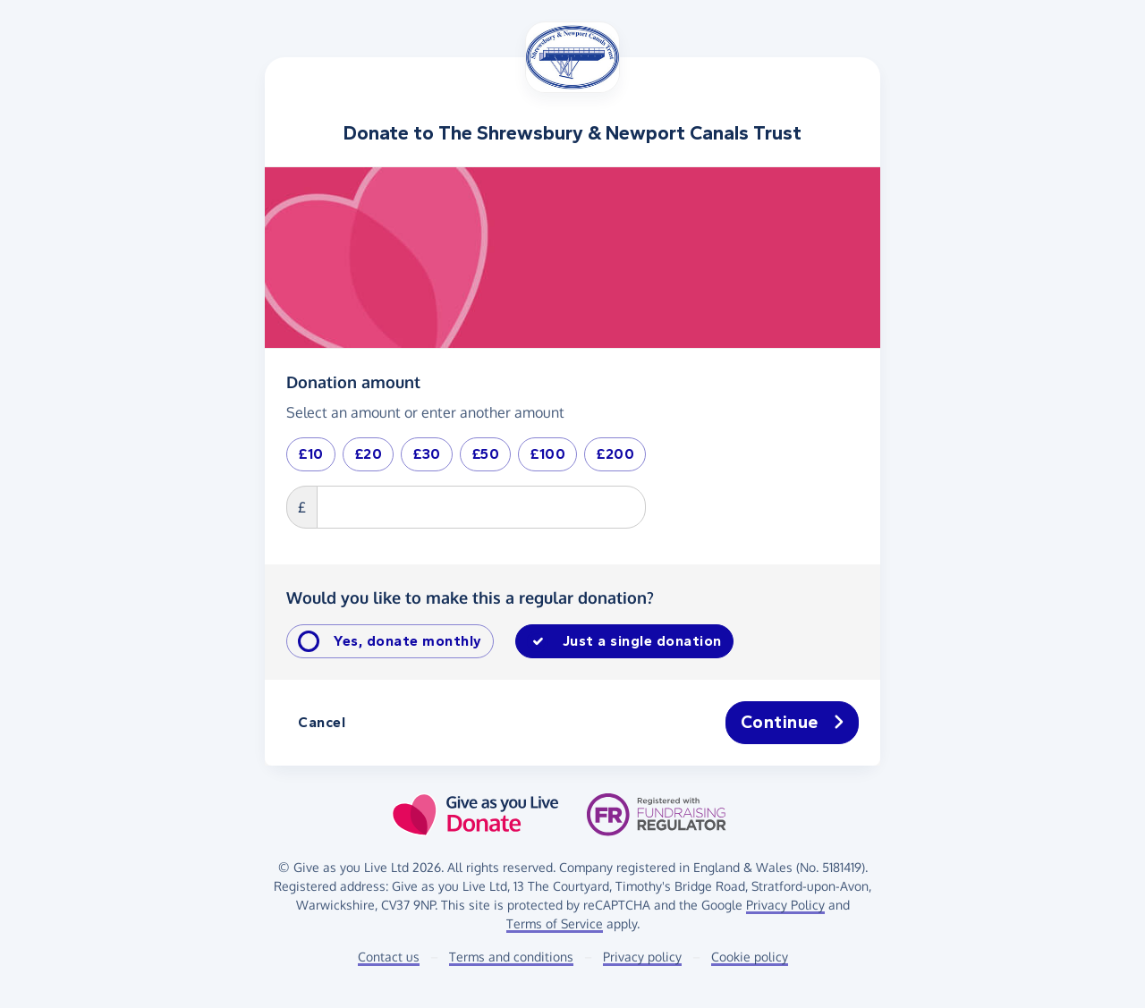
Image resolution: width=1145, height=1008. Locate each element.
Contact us (389, 956)
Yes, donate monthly (408, 640)
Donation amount (353, 381)
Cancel (321, 722)
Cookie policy (749, 956)
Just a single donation (642, 640)
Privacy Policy (785, 904)
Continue (792, 722)
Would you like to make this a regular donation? (470, 597)
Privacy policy (642, 956)
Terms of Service (554, 923)
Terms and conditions (511, 956)
